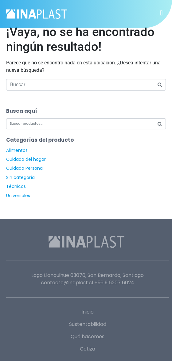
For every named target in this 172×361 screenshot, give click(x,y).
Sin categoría (20, 177)
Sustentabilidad (87, 324)
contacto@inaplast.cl (67, 282)
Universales (18, 196)
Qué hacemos (87, 336)
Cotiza (87, 348)
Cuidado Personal (25, 168)
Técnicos (16, 186)
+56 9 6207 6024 (114, 282)
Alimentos (17, 150)
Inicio (87, 311)
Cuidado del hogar (26, 159)
